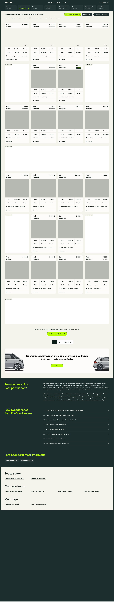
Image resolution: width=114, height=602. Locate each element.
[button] (17, 25)
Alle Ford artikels (12, 460)
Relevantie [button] (101, 14)
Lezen (64, 2)
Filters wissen (87, 14)
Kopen (58, 2)
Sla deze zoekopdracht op (72, 14)
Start (57, 366)
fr (104, 2)
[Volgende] (67, 342)
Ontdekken (51, 2)
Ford (7, 24)
